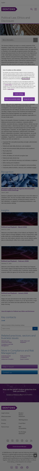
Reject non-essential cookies (12, 99)
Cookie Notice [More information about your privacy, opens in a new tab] (10, 89)
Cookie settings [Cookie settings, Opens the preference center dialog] (19, 94)
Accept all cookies (29, 99)
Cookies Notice (25, 78)
